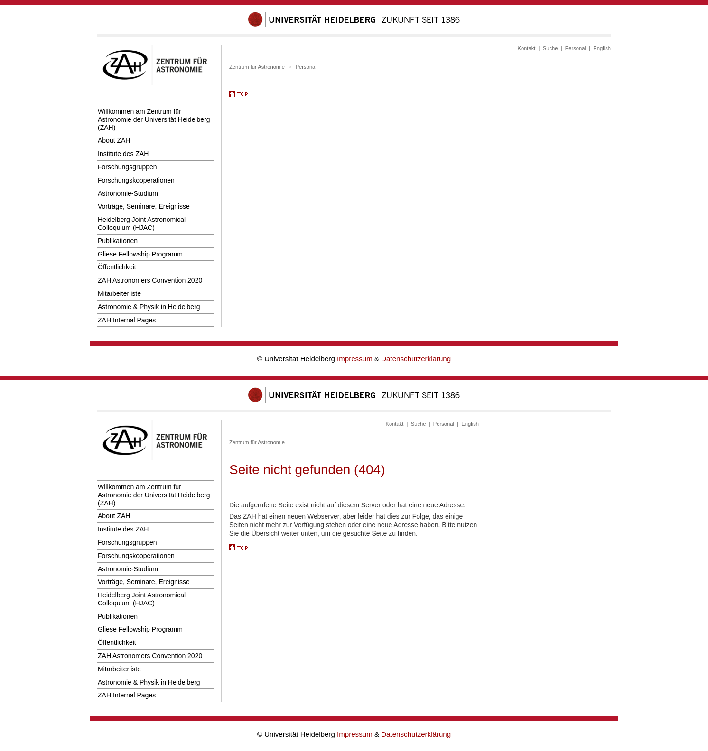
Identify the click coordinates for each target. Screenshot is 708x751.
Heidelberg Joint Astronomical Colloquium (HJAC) (142, 223)
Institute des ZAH (123, 153)
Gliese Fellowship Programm (140, 254)
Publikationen (118, 241)
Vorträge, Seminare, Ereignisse (144, 206)
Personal (575, 48)
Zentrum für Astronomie (257, 67)
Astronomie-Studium (128, 193)
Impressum (355, 359)
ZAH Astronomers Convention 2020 (150, 280)
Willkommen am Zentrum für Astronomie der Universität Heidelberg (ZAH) (154, 119)
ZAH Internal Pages (127, 320)
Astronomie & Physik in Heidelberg (149, 307)
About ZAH (114, 140)
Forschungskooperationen (136, 180)
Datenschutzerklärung (416, 359)
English (602, 48)
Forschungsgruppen (127, 167)
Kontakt (526, 48)
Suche (550, 48)
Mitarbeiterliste (119, 293)
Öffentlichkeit (117, 267)
